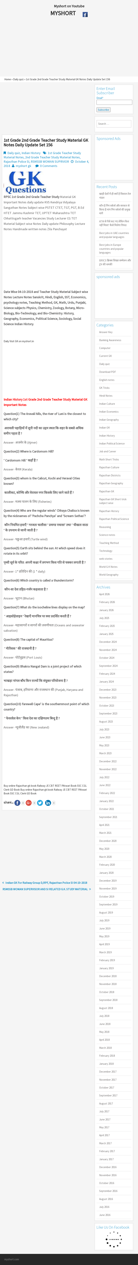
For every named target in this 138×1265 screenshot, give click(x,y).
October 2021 (106, 809)
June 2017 (104, 1119)
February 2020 (107, 864)
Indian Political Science (112, 443)
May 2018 (104, 1032)
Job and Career (107, 451)
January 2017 (106, 1159)
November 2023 (107, 697)
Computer (105, 348)
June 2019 (104, 928)
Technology (105, 551)
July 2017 (104, 1111)
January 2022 (106, 801)
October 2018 (106, 992)
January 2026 (106, 610)
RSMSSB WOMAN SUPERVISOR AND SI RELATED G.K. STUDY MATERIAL (45, 889)
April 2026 (104, 594)
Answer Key (105, 332)
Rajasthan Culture (109, 467)
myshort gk (23, 166)
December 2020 (107, 841)
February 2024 (107, 673)
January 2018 (106, 1063)
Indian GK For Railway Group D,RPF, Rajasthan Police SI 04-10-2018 (46, 882)
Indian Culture (107, 403)
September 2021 (108, 817)
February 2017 (107, 1151)
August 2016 (106, 1199)
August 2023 (106, 721)
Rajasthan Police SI (16, 161)
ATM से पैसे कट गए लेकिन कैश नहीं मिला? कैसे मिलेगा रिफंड (114, 223)
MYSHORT (63, 13)
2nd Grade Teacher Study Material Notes (52, 157)
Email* (113, 100)
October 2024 (106, 657)
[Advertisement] (60, 48)
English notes (106, 380)
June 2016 (104, 1215)
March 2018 (105, 1047)
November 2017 (107, 1079)
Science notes (107, 535)
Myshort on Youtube (69, 6)
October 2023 (106, 705)
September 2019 (108, 904)
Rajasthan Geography (111, 483)
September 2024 (108, 666)
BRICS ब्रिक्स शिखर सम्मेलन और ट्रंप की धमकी (115, 262)
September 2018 (108, 1000)
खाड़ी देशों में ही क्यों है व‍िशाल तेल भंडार (115, 195)
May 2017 (104, 1127)
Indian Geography (109, 419)
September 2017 (108, 1095)
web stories (105, 558)
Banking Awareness (110, 340)
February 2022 (107, 793)
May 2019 (104, 936)
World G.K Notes (108, 566)
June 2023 (104, 737)
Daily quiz (18, 79)
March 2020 (105, 857)
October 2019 (106, 896)
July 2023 (104, 729)
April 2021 (104, 825)
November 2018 (107, 984)
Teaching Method (109, 543)
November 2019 (107, 888)
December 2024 (107, 642)
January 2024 (106, 681)
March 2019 (105, 952)
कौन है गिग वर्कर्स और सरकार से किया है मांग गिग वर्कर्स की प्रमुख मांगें (114, 209)
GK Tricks (104, 387)
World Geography (108, 574)
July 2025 (104, 618)
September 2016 (108, 1191)
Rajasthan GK (106, 491)
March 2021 (105, 832)
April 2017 (104, 1135)
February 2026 (107, 602)
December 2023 (107, 689)
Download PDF (107, 372)
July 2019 (104, 920)
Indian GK (104, 427)
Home (7, 79)
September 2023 (108, 713)
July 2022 (104, 777)
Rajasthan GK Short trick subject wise (112, 501)
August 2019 (106, 912)
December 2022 (107, 761)
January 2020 (106, 872)
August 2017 (106, 1103)
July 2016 (104, 1207)
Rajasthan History (109, 511)
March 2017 (105, 1143)
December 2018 (107, 976)
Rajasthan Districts (110, 475)
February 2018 (107, 1055)
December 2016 (107, 1167)
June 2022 (104, 785)
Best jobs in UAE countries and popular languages (114, 234)
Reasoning (105, 527)
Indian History (31, 153)
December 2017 (107, 1071)
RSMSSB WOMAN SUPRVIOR (50, 161)
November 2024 (107, 650)
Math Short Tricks (109, 459)
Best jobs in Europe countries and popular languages (111, 248)
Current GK (105, 356)
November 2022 (107, 769)
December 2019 (107, 880)
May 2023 (104, 745)
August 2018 (106, 1008)
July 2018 (104, 1016)
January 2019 (106, 968)
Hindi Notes (105, 395)
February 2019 (107, 960)
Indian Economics (109, 411)
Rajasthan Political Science (114, 519)
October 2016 (106, 1183)
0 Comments (48, 166)
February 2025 (107, 626)
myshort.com (11, 1259)
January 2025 (106, 634)
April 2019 (104, 944)
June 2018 (104, 1024)
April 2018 (104, 1039)
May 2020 (104, 848)
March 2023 (105, 753)
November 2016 (107, 1175)
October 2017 (106, 1087)
